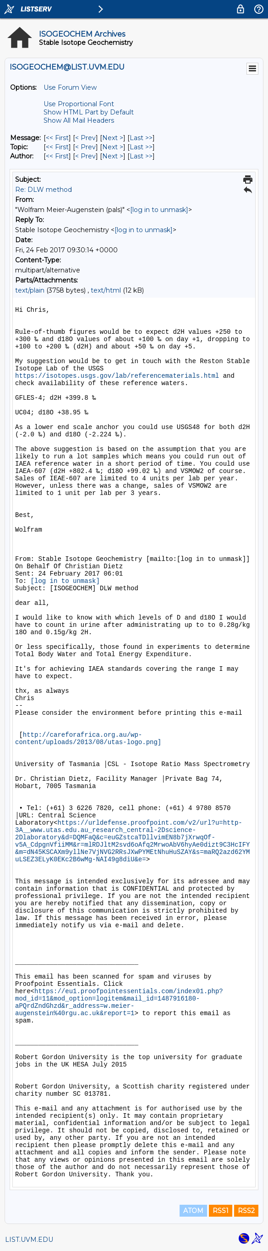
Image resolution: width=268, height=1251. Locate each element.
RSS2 (246, 1211)
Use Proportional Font (79, 104)
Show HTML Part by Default (89, 112)
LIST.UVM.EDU (29, 1239)
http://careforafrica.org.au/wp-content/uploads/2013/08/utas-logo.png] (88, 738)
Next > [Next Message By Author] (112, 156)
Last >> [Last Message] (141, 138)
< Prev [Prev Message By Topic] (85, 147)
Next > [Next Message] (112, 138)
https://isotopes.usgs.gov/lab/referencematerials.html (117, 376)
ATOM (193, 1211)
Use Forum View (70, 87)
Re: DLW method (43, 189)
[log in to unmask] (159, 210)
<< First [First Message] (57, 138)
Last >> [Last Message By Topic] (141, 147)
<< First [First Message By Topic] (57, 147)
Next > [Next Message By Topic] (112, 147)
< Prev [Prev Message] (85, 138)
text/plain (29, 290)
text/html (106, 290)
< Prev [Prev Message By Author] (85, 156)
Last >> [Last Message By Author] (141, 156)
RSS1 (221, 1211)
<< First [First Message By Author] (57, 156)
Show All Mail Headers (79, 120)
